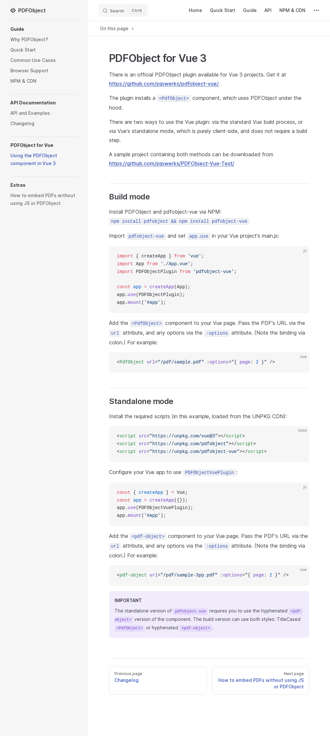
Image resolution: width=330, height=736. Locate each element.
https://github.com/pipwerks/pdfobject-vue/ (164, 83)
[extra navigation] (316, 10)
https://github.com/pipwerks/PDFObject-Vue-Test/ (171, 163)
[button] (44, 29)
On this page (117, 28)
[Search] (123, 10)
